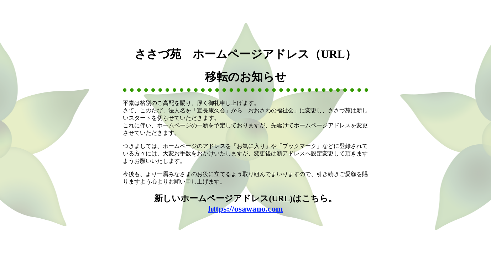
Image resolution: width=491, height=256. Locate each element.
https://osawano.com (245, 208)
